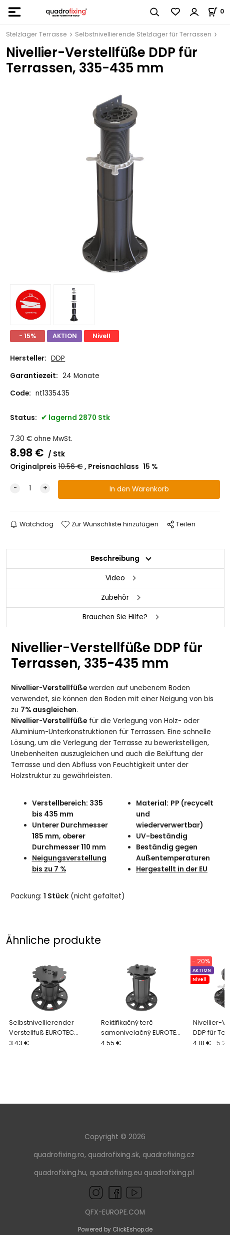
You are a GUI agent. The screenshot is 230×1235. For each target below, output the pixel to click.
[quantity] (30, 488)
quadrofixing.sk (113, 1155)
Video (115, 578)
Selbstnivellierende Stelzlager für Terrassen (143, 34)
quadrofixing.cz (168, 1155)
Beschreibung (115, 558)
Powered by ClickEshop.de (115, 1230)
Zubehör (115, 597)
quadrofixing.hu (60, 1173)
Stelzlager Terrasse (36, 34)
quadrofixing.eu (116, 1173)
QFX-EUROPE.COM (115, 1212)
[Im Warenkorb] (219, 11)
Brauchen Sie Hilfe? (115, 617)
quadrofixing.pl (169, 1173)
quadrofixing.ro (59, 1155)
